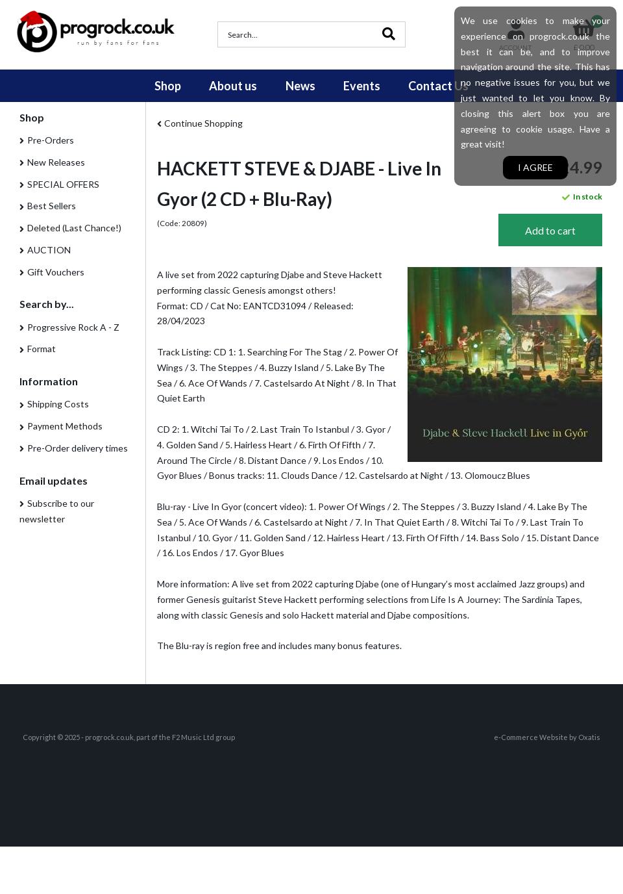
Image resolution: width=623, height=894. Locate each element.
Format (41, 348)
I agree (535, 167)
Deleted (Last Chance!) (74, 227)
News (300, 86)
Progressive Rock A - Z (73, 327)
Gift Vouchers (55, 271)
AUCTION (49, 249)
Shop (167, 86)
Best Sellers (51, 205)
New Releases (56, 162)
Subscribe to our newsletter (56, 511)
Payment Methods (65, 425)
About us (233, 86)
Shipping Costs (58, 403)
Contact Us (438, 86)
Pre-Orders (50, 140)
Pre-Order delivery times (77, 447)
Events (361, 86)
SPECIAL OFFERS (63, 184)
